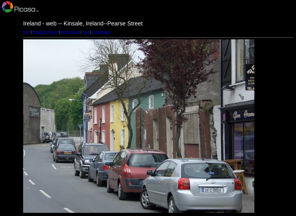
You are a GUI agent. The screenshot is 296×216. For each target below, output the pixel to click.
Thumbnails (101, 32)
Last (85, 32)
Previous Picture (45, 32)
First (26, 32)
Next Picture (70, 32)
